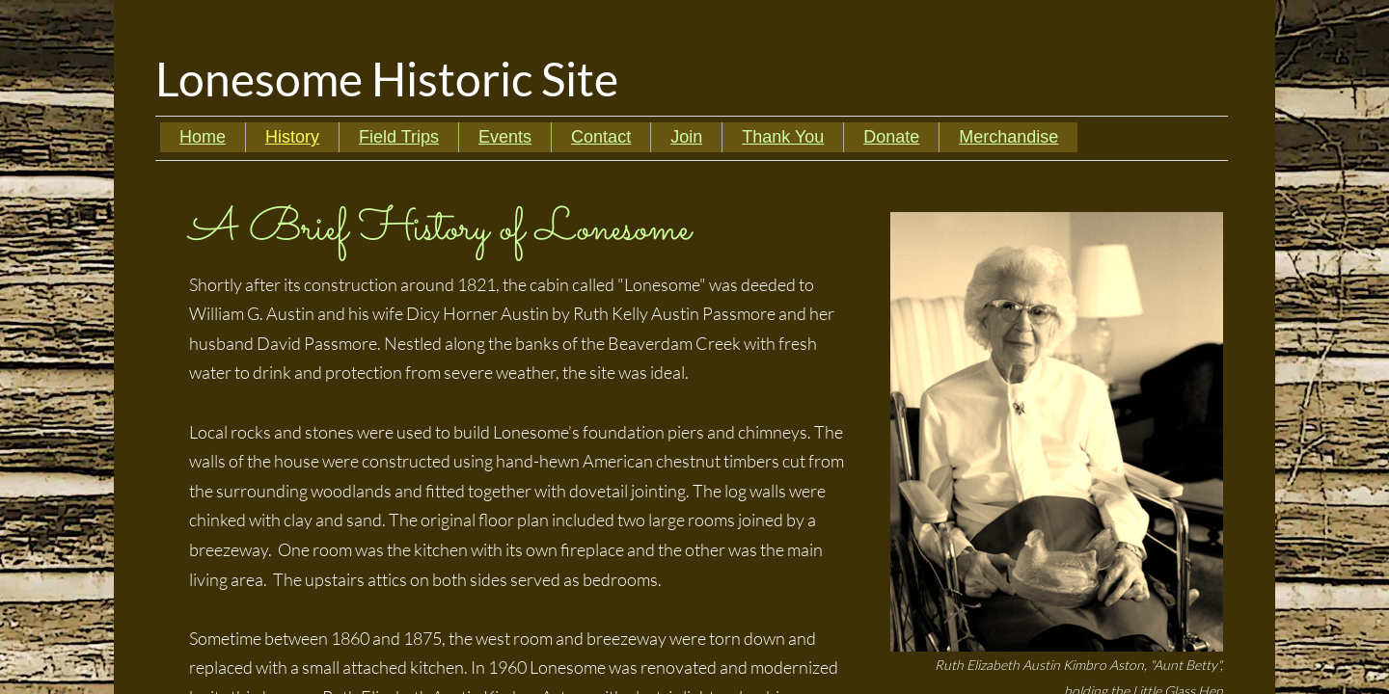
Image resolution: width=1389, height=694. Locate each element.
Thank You (783, 137)
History (292, 137)
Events (504, 137)
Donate (891, 137)
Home (202, 137)
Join (686, 137)
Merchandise (1008, 137)
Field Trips (399, 137)
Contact (601, 137)
